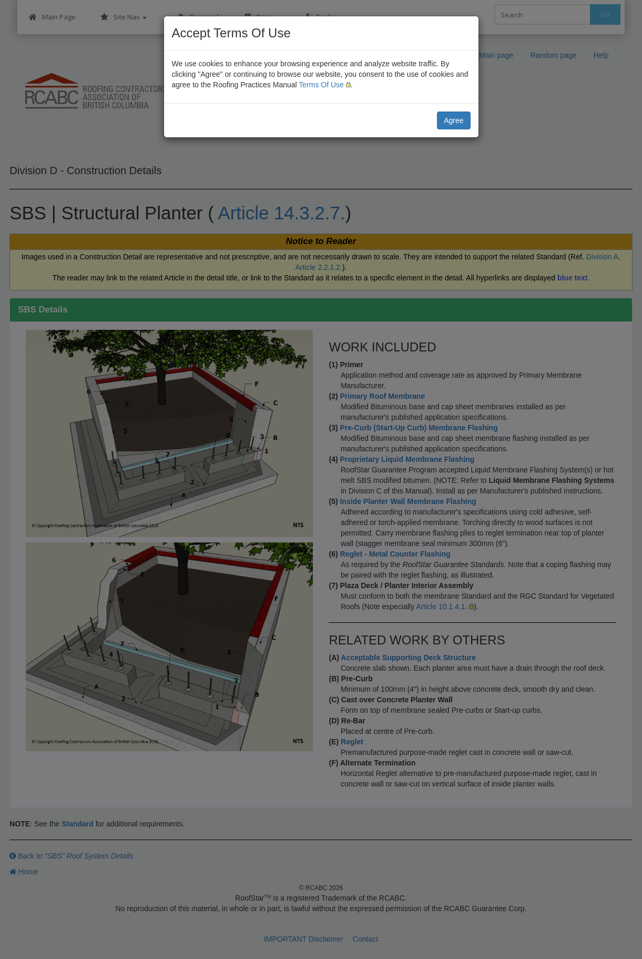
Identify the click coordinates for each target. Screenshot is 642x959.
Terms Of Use (321, 84)
